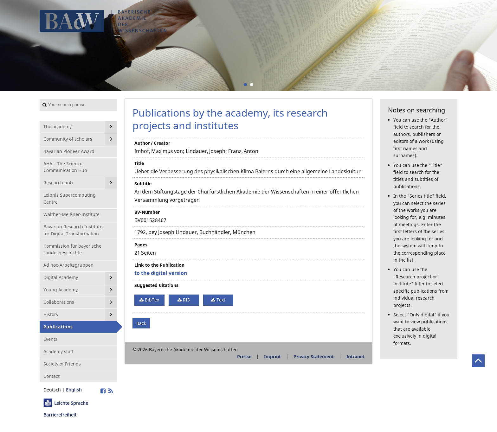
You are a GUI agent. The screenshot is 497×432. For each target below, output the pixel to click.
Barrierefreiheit (59, 415)
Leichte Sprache (71, 403)
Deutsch (52, 390)
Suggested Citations (156, 285)
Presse (244, 356)
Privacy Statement (314, 356)
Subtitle (143, 184)
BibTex (151, 300)
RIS (186, 300)
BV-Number (147, 212)
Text (220, 300)
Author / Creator (152, 143)
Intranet (355, 356)
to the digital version (160, 273)
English (74, 390)
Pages (140, 245)
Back (141, 323)
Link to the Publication (159, 265)
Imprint (272, 356)
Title (139, 163)
